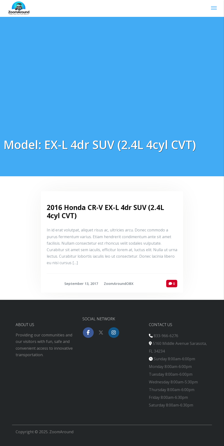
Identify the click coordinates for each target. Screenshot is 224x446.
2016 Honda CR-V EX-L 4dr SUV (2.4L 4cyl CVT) (105, 211)
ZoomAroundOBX (118, 283)
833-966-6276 (166, 335)
